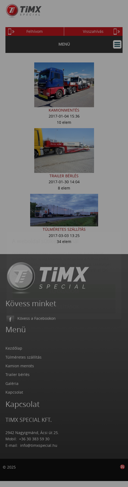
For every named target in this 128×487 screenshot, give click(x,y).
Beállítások (64, 274)
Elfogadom (64, 259)
